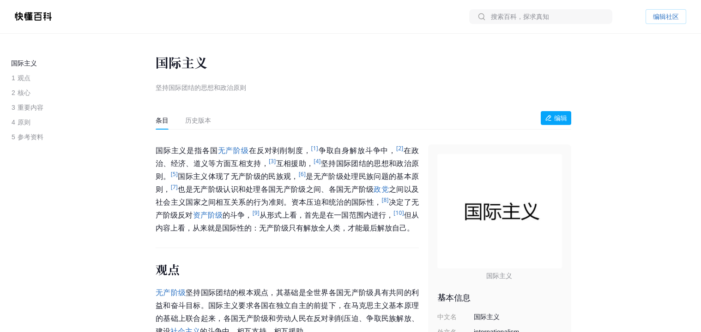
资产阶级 (208, 215)
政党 (381, 189)
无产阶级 (233, 150)
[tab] (162, 120)
